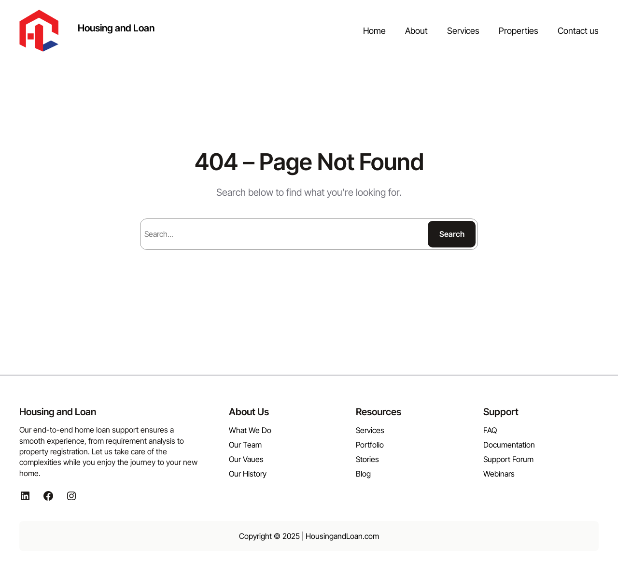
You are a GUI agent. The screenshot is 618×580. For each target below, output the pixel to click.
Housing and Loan (116, 28)
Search (451, 234)
